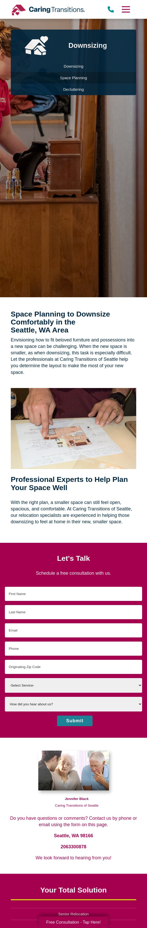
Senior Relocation (73, 914)
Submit (75, 720)
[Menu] (125, 9)
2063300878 (73, 846)
